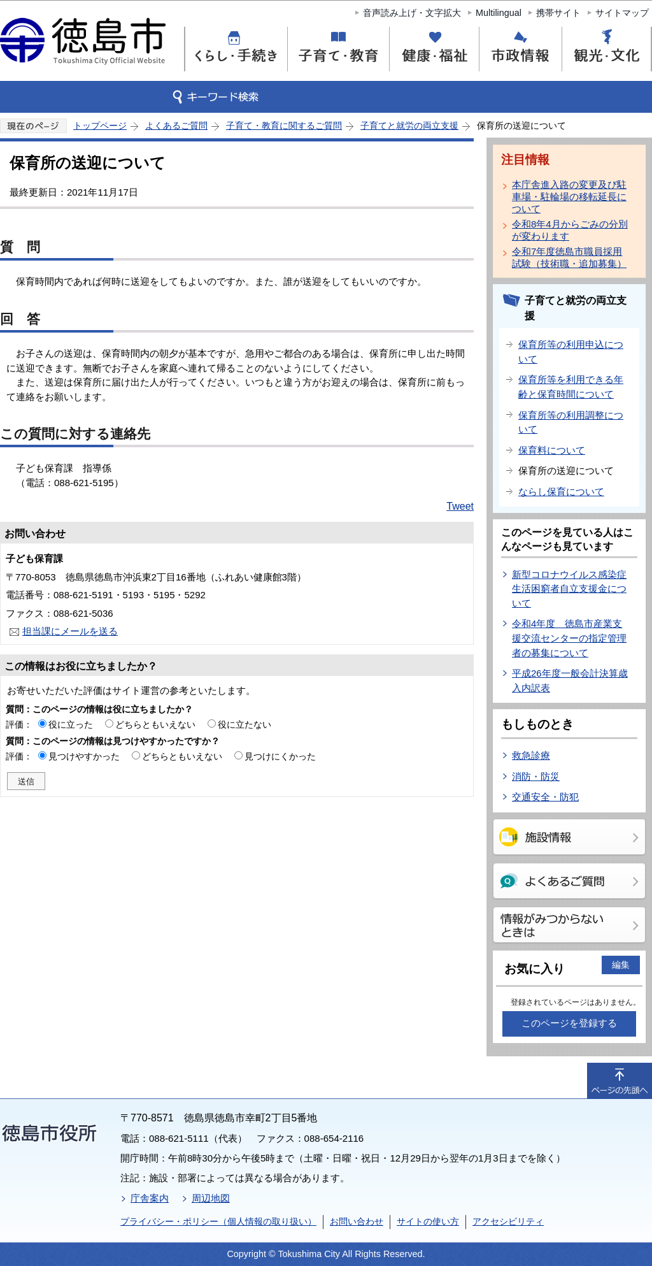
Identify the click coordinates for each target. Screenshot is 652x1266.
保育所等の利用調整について (570, 422)
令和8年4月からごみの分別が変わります (570, 230)
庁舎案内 (150, 1198)
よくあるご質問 (176, 125)
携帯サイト (558, 13)
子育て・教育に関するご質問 (284, 125)
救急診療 (531, 755)
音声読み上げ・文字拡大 (412, 13)
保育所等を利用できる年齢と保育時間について (570, 386)
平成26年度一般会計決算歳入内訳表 (570, 680)
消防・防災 (536, 776)
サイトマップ (622, 13)
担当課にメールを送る (70, 631)
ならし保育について (561, 491)
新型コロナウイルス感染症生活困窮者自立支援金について (569, 588)
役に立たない (244, 724)
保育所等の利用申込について (570, 351)
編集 (621, 965)
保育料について (551, 450)
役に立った (70, 724)
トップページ (100, 125)
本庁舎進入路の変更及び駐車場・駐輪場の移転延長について (569, 196)
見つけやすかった (84, 756)
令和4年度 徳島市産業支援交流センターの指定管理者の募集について (569, 638)
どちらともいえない (155, 724)
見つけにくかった (280, 756)
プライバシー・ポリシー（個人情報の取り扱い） (218, 1221)
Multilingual (498, 13)
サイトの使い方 (428, 1221)
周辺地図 (211, 1198)
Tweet (460, 506)
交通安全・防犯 (545, 796)
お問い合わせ (356, 1221)
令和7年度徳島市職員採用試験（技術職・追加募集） (569, 257)
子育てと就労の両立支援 (409, 125)
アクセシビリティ (508, 1221)
